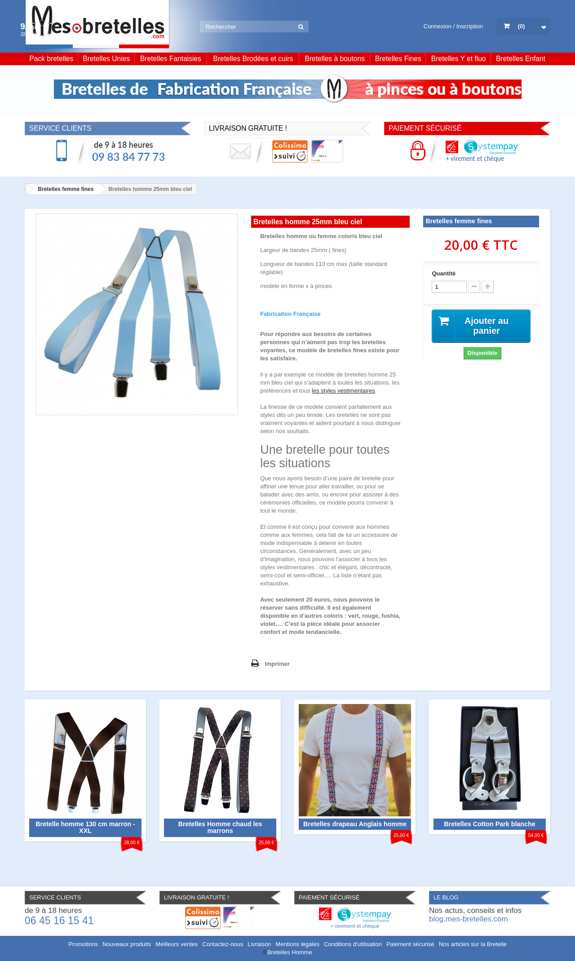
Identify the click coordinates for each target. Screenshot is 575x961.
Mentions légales (297, 944)
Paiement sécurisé (410, 944)
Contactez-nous (222, 944)
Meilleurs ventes (176, 944)
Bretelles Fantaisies (170, 58)
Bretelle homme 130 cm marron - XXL (85, 827)
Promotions (83, 944)
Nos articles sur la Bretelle (473, 944)
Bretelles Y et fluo (458, 58)
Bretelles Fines (398, 58)
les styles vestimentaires (343, 390)
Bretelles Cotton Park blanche (489, 824)
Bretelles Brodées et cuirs (253, 58)
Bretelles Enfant (520, 58)
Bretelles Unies (106, 58)
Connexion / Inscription (453, 26)
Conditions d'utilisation (353, 944)
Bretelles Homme (289, 952)
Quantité (444, 273)
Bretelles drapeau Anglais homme (355, 824)
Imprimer (277, 663)
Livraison (259, 944)
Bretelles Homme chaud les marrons (220, 827)
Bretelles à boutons (335, 58)
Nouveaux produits (126, 944)
